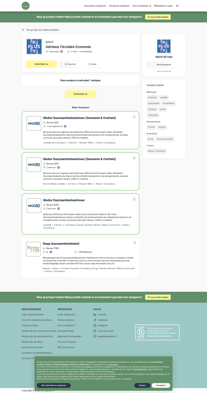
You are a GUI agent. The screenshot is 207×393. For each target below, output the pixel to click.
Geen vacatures (164, 71)
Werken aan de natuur (32, 341)
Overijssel (152, 109)
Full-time (151, 127)
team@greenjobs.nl (105, 336)
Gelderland (152, 98)
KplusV (50, 41)
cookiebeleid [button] (113, 365)
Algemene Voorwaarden (69, 336)
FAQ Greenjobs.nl (66, 347)
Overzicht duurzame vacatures (37, 320)
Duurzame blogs (30, 325)
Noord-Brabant (153, 103)
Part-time (162, 127)
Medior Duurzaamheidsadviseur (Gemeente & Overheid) (79, 118)
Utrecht (163, 109)
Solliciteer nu (41, 64)
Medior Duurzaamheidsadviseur (64, 200)
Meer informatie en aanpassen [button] (53, 385)
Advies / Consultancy (156, 151)
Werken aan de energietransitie (37, 336)
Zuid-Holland (153, 115)
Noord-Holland (168, 103)
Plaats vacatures (65, 320)
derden (89, 367)
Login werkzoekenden (33, 314)
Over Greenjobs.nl (66, 325)
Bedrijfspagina (164, 64)
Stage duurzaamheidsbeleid (61, 243)
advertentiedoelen (140, 369)
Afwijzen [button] (142, 385)
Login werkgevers (66, 314)
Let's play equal (103, 331)
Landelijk (163, 98)
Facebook (100, 320)
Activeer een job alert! (33, 347)
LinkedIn (99, 314)
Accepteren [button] (161, 385)
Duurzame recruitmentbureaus (37, 352)
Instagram (100, 325)
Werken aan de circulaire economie (39, 331)
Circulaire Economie (165, 139)
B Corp (150, 139)
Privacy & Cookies (66, 341)
